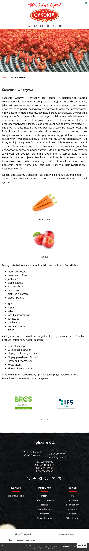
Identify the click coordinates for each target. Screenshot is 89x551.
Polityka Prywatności (22, 534)
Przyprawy (44, 513)
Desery (44, 495)
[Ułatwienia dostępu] (35, 26)
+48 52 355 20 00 (56, 454)
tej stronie (66, 546)
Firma (73, 495)
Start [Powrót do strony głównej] (4, 77)
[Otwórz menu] (86, 3)
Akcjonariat (72, 509)
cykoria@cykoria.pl (57, 457)
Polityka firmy (72, 504)
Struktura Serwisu (66, 534)
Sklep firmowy (73, 518)
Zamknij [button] (82, 545)
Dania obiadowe (44, 518)
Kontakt (72, 513)
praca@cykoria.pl (16, 495)
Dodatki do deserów (44, 500)
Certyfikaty (73, 500)
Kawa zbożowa (45, 509)
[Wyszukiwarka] (29, 26)
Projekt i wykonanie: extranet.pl (22, 540)
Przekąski (44, 504)
